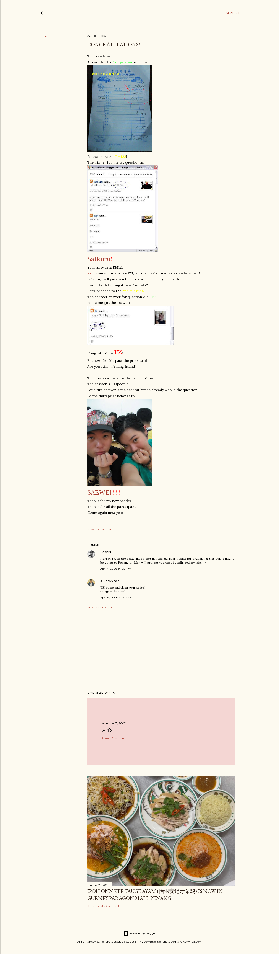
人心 (106, 730)
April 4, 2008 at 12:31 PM (115, 568)
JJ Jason (106, 581)
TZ (102, 552)
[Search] (232, 13)
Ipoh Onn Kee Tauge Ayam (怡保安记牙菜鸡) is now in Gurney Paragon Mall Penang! (155, 894)
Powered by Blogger (139, 933)
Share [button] (44, 36)
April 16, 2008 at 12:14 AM (116, 597)
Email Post (104, 529)
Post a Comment (99, 607)
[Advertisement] (161, 650)
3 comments (120, 738)
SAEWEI (99, 492)
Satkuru (98, 259)
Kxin (90, 273)
